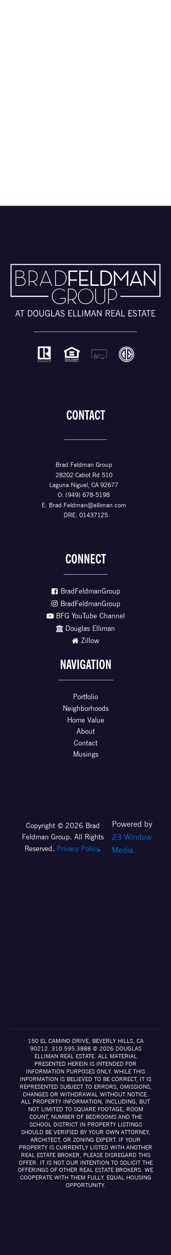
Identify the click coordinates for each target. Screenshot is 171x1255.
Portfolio (85, 696)
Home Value (85, 720)
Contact (86, 743)
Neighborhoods (86, 708)
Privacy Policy (78, 848)
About (86, 731)
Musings (85, 754)
